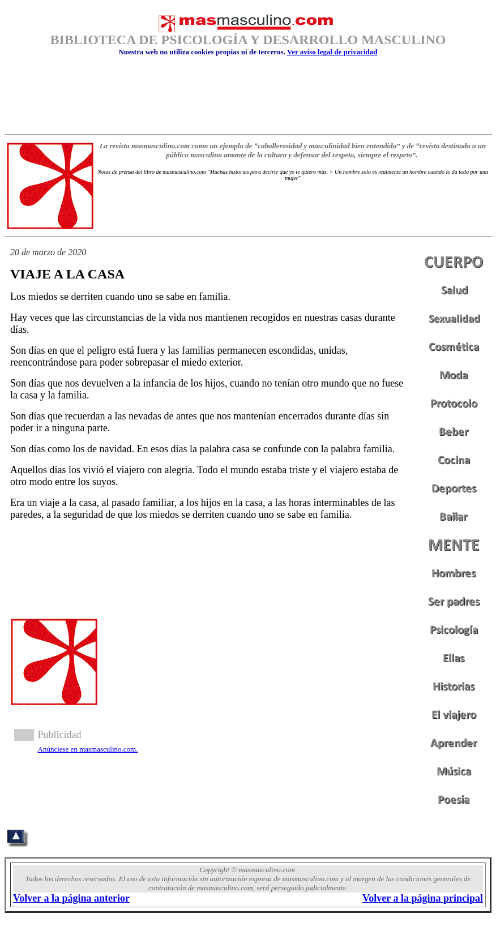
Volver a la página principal (422, 898)
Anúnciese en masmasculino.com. (88, 749)
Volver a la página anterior (71, 898)
